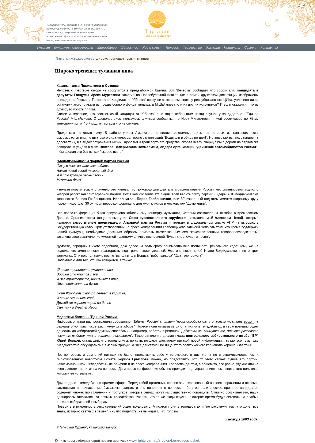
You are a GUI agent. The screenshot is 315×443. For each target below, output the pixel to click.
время (248, 321)
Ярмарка (213, 47)
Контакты (269, 47)
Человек (172, 47)
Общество (129, 47)
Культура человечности (73, 47)
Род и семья (152, 47)
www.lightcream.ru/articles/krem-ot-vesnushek (164, 441)
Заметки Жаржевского (74, 58)
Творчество (192, 47)
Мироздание (107, 47)
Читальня (232, 47)
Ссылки (250, 47)
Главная (43, 47)
